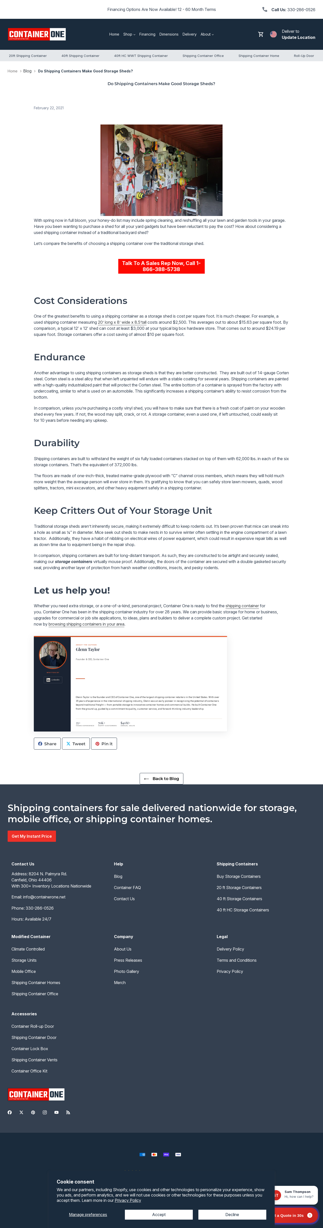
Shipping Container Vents (34, 1059)
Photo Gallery (126, 971)
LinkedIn (53, 680)
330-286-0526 (40, 908)
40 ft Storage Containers (239, 898)
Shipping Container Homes (35, 982)
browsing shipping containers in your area (86, 624)
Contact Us (124, 898)
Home (13, 71)
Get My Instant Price (32, 836)
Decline (232, 1214)
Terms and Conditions (237, 960)
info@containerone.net (44, 896)
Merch (120, 982)
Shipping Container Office (34, 993)
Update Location (298, 37)
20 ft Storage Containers (239, 887)
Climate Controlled (28, 949)
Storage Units (24, 960)
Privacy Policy (128, 1200)
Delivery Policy (230, 949)
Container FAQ (127, 887)
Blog (27, 70)
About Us (122, 949)
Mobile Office (23, 971)
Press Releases (128, 960)
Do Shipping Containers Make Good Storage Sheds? (85, 71)
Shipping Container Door (33, 1037)
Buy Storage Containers (239, 876)
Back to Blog (161, 778)
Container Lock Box (29, 1048)
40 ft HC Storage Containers (243, 909)
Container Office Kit (29, 1071)
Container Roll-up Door (32, 1026)
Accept (159, 1214)
